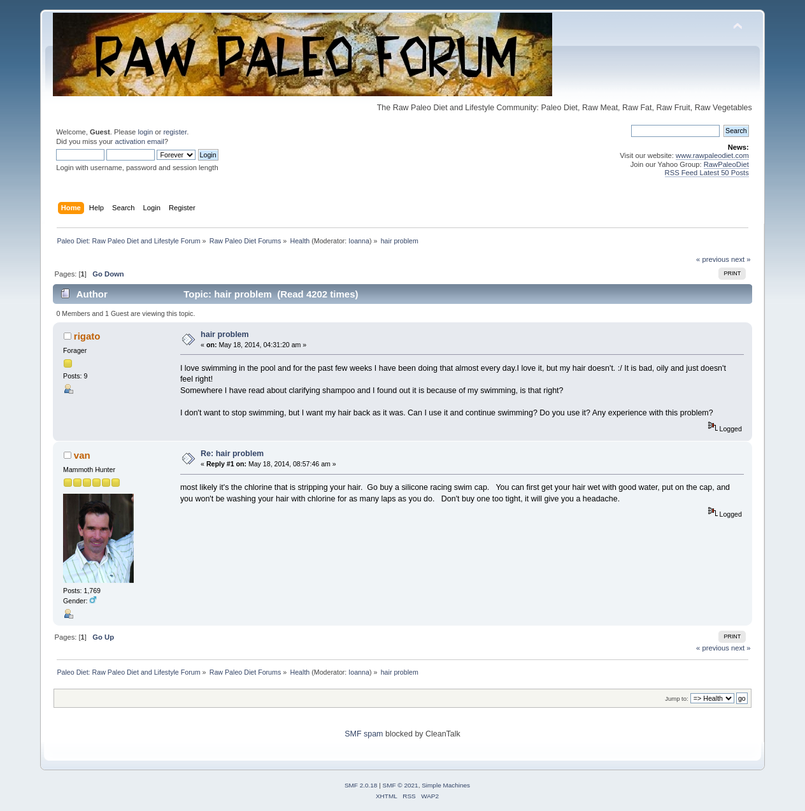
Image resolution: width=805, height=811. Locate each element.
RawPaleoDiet (726, 164)
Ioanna (358, 241)
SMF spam (364, 733)
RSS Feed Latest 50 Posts (707, 172)
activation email (139, 141)
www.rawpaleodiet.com (712, 155)
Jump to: (676, 698)
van (82, 455)
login (145, 132)
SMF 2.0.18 (361, 785)
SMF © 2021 (400, 785)
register (175, 132)
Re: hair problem (232, 453)
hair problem (225, 334)
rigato (87, 336)
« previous (712, 259)
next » (741, 259)
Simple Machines (446, 785)
